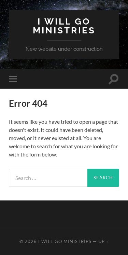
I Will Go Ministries (64, 25)
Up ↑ (103, 241)
